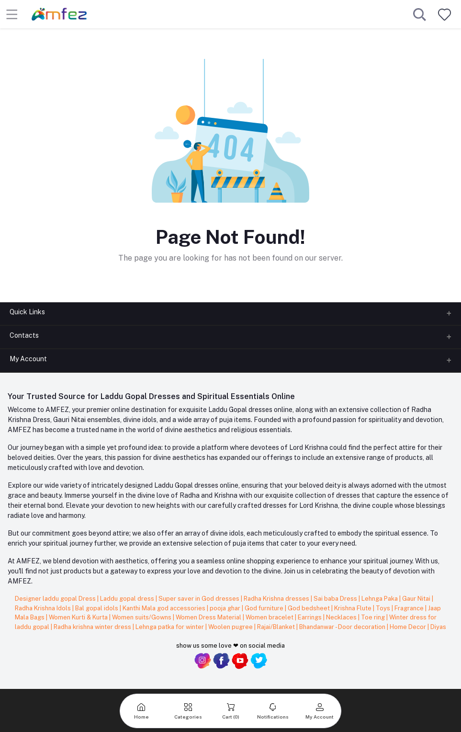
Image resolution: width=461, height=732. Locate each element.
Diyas (438, 626)
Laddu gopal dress (128, 598)
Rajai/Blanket (276, 626)
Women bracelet (270, 617)
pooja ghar (226, 608)
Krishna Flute (353, 608)
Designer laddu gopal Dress (56, 598)
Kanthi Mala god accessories (165, 608)
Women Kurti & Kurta (79, 617)
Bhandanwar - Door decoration (343, 626)
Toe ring (373, 617)
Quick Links (27, 312)
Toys (384, 608)
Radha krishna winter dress (93, 626)
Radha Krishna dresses (277, 598)
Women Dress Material (209, 617)
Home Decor (408, 626)
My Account (28, 359)
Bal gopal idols (97, 608)
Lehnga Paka (380, 598)
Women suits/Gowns (142, 617)
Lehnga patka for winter (170, 626)
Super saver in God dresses (199, 598)
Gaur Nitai (417, 598)
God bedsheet (309, 608)
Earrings (310, 617)
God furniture (265, 608)
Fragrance (409, 608)
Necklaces (342, 617)
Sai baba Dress (336, 598)
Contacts (24, 335)
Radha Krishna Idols (43, 608)
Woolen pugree (231, 626)
